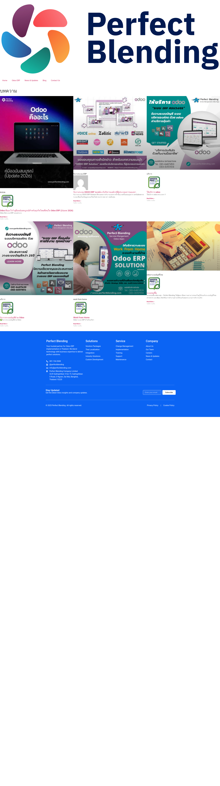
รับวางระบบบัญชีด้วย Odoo (12, 317)
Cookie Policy (168, 405)
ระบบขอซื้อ (152, 293)
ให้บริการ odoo (153, 192)
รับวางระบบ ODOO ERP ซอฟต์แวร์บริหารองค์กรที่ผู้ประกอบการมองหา (104, 192)
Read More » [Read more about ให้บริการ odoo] (150, 198)
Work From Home (81, 317)
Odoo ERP (16, 80)
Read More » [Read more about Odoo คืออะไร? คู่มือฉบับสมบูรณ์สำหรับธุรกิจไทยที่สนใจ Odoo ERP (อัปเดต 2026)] (4, 217)
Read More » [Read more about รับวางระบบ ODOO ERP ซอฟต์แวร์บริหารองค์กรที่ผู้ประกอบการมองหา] (77, 201)
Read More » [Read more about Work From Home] (77, 324)
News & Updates (31, 80)
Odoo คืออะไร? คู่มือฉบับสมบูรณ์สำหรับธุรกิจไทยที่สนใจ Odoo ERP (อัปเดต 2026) (36, 210)
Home (4, 80)
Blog (44, 80)
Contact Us (55, 80)
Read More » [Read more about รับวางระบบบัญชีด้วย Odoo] (4, 324)
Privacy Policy (152, 405)
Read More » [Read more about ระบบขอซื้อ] (150, 301)
